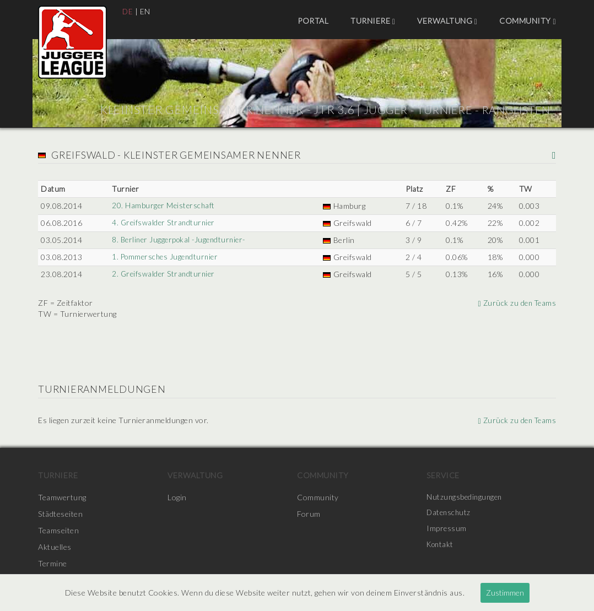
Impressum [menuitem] (446, 530)
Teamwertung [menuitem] (62, 497)
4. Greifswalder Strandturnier (164, 223)
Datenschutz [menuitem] (449, 513)
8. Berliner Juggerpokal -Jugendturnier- (181, 240)
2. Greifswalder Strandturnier (164, 274)
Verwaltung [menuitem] (447, 21)
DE (127, 11)
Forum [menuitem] (309, 513)
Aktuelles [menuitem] (55, 546)
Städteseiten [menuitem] (60, 513)
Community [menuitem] (527, 21)
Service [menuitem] (443, 475)
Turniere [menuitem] (372, 21)
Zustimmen (505, 592)
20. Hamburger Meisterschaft (163, 205)
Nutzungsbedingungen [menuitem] (465, 497)
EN (146, 11)
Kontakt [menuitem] (441, 546)
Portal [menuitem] (313, 20)
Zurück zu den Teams (515, 302)
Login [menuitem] (177, 497)
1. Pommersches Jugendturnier (166, 257)
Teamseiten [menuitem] (58, 530)
